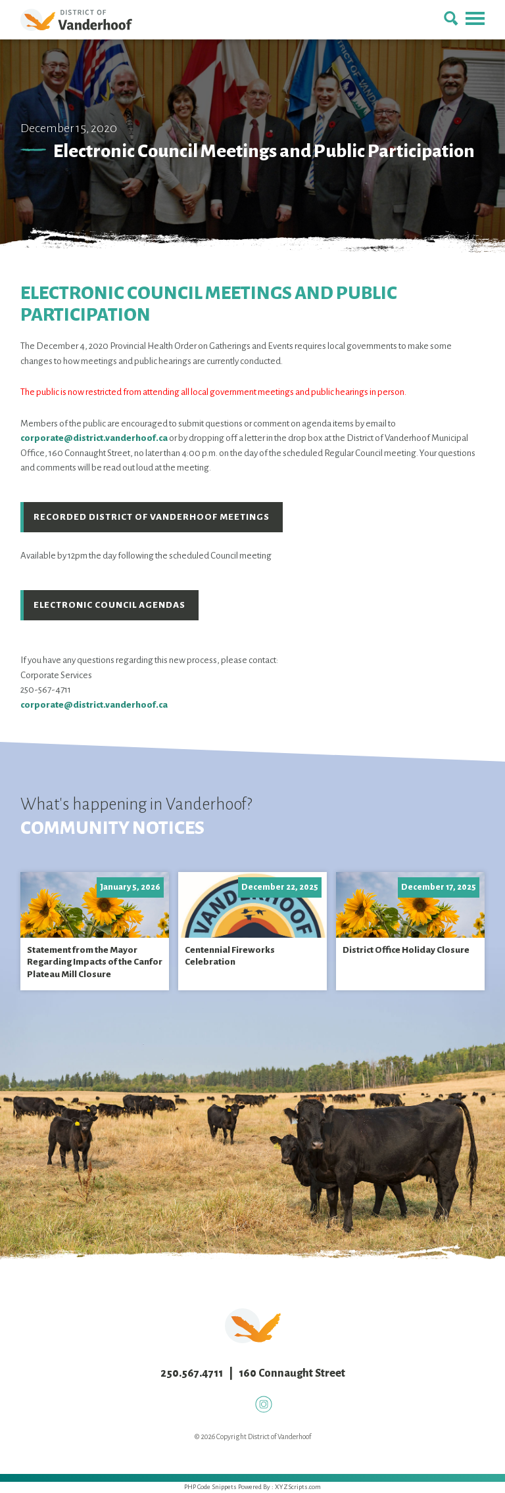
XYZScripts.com (298, 1486)
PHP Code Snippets (210, 1486)
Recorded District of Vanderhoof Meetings (152, 517)
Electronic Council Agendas (109, 605)
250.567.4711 (191, 1373)
